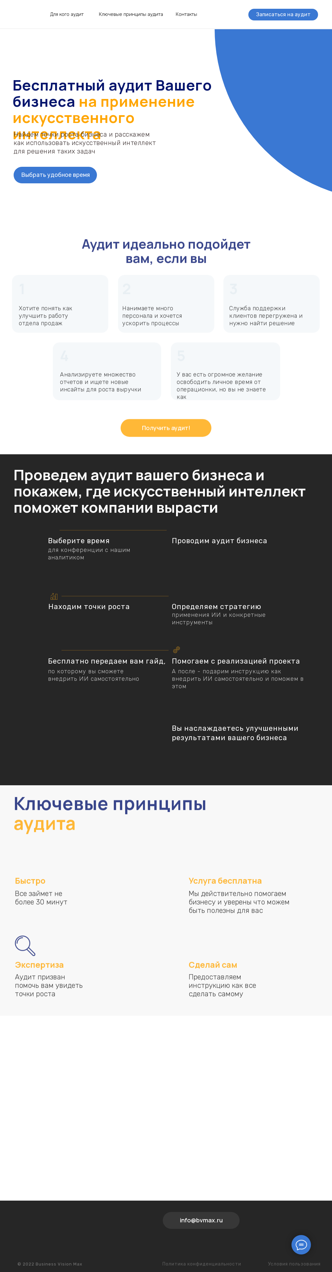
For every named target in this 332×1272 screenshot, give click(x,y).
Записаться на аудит (283, 14)
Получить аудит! (166, 438)
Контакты (186, 14)
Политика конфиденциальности (201, 1264)
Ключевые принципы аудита (131, 14)
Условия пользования (294, 1264)
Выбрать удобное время (55, 174)
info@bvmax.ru (201, 1220)
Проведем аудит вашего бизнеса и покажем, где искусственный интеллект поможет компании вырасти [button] (160, 491)
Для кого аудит (67, 14)
